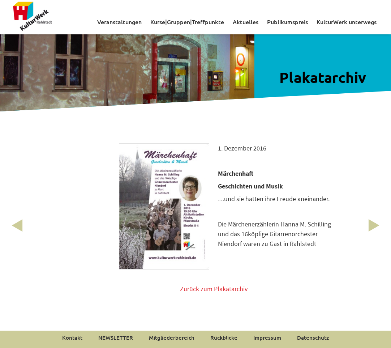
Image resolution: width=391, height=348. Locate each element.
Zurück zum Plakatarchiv (214, 289)
